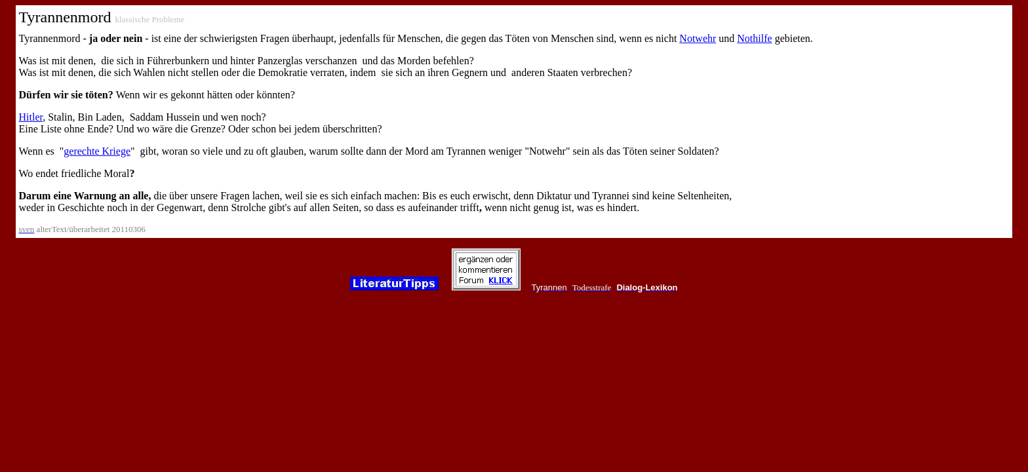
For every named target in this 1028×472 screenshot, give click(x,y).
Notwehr (697, 38)
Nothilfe (754, 38)
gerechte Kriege (97, 151)
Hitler (31, 117)
